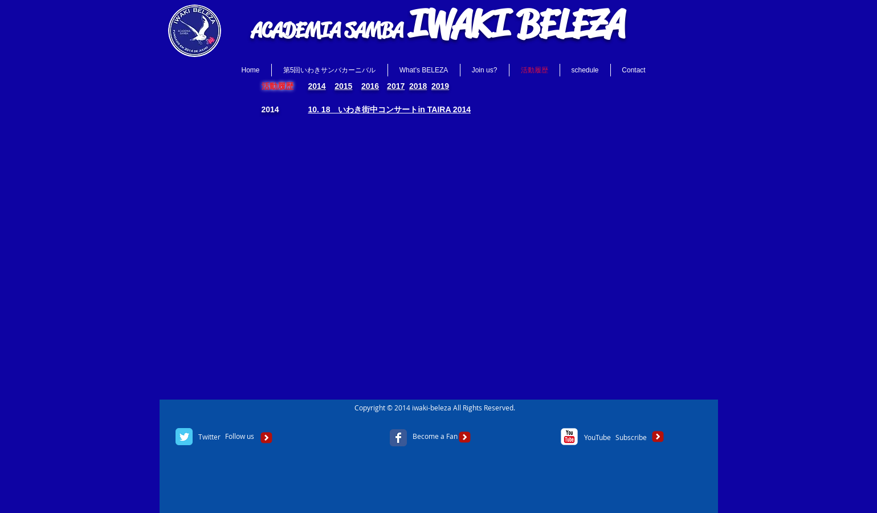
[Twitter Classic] (184, 436)
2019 (440, 86)
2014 (317, 86)
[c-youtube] (569, 436)
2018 (418, 86)
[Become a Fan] (435, 436)
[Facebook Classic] (398, 437)
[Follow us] (239, 436)
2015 (343, 86)
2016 (370, 86)
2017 (396, 86)
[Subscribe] (631, 437)
